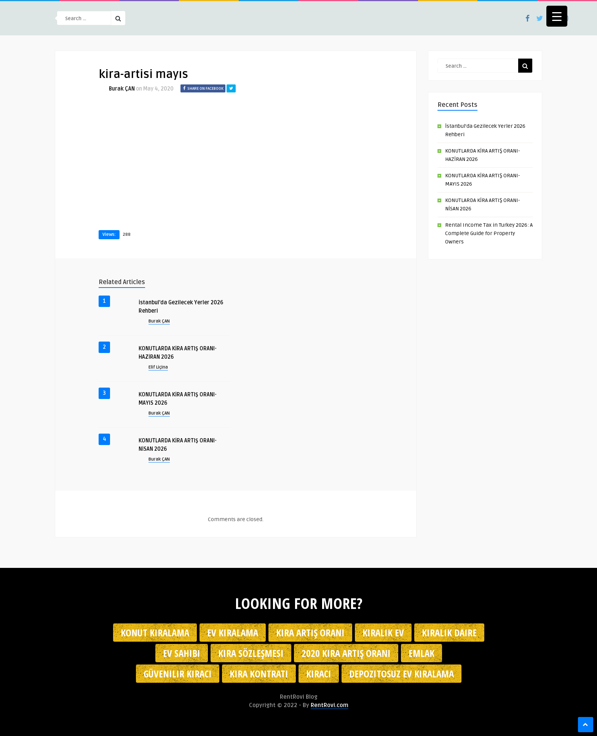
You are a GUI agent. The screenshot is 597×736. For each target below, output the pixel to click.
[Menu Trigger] (556, 16)
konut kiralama (155, 632)
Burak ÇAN (122, 89)
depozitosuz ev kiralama (401, 673)
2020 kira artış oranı (346, 653)
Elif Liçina (158, 367)
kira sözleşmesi (251, 653)
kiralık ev (383, 632)
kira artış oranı (310, 632)
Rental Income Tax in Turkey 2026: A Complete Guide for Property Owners (489, 233)
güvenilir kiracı (178, 673)
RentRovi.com (329, 705)
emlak (421, 653)
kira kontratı (259, 673)
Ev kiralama (232, 632)
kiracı (318, 673)
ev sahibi (181, 653)
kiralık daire (449, 632)
